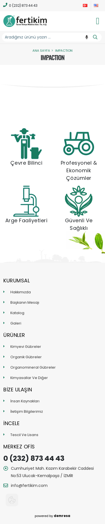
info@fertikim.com (29, 485)
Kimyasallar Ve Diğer (29, 377)
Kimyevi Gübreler (25, 346)
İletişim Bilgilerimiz (26, 411)
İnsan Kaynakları (24, 401)
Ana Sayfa (41, 50)
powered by (52, 516)
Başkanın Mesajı (24, 302)
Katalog (17, 312)
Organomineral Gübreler (33, 367)
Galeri (15, 323)
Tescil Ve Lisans (24, 434)
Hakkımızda (20, 292)
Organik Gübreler (26, 357)
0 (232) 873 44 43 (20, 5)
